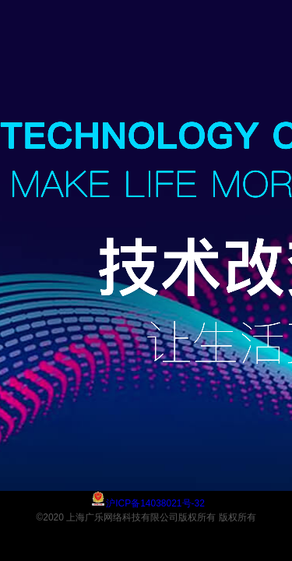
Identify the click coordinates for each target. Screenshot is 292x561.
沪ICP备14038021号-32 (155, 503)
